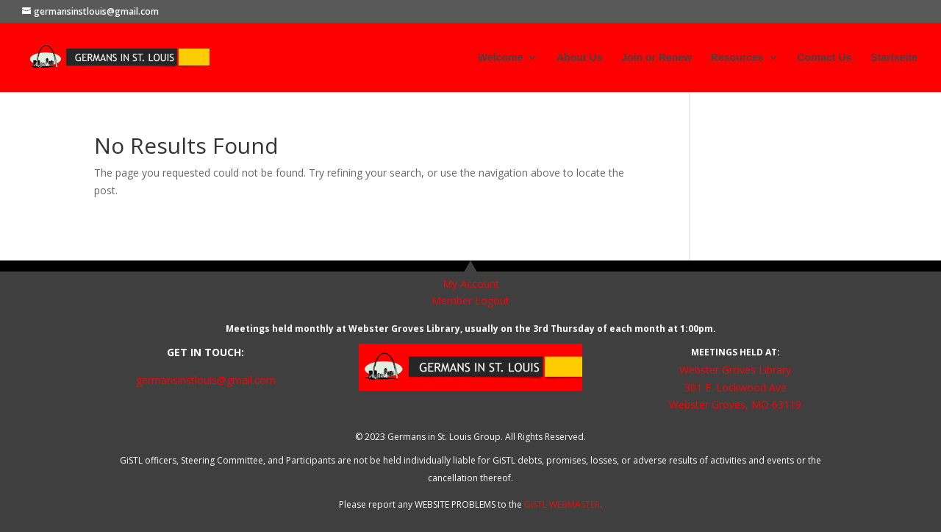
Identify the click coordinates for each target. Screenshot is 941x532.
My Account (471, 284)
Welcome (500, 57)
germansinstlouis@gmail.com (206, 380)
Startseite (893, 57)
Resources (737, 57)
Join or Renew (656, 57)
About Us (579, 57)
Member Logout (470, 301)
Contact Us (824, 57)
